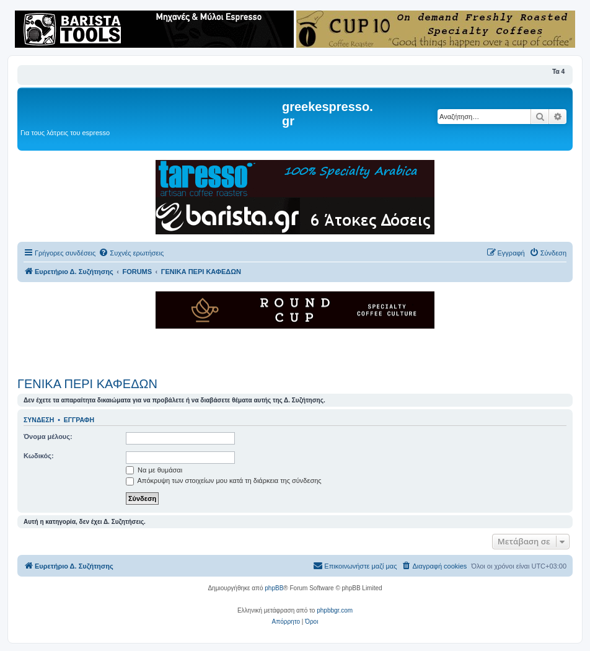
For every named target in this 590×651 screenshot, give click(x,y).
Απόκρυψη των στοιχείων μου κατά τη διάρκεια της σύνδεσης (224, 480)
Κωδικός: (39, 455)
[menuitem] (131, 253)
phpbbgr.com (335, 610)
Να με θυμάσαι (154, 470)
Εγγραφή (79, 419)
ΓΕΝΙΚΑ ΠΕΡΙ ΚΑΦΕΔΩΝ (87, 384)
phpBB (274, 588)
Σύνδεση (39, 419)
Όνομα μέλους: (48, 436)
